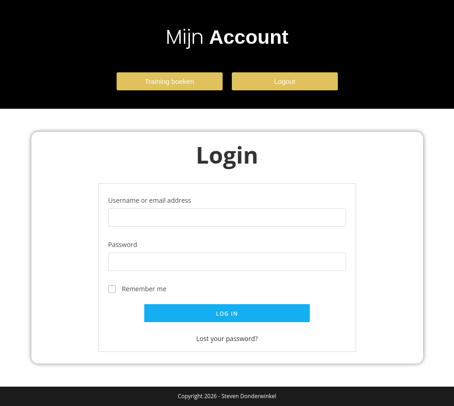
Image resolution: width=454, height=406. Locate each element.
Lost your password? (227, 338)
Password (125, 244)
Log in (227, 314)
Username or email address (152, 199)
